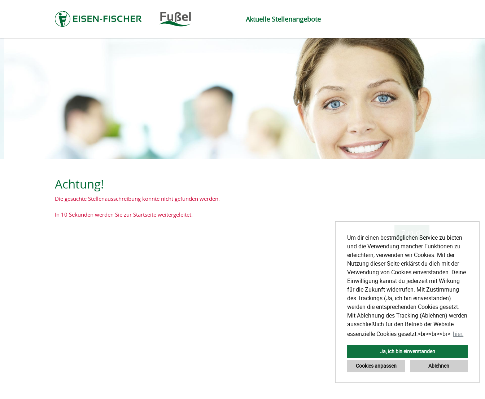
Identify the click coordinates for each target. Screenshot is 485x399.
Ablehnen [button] (438, 365)
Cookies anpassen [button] (376, 365)
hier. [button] (458, 334)
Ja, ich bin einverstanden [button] (407, 351)
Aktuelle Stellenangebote (283, 19)
